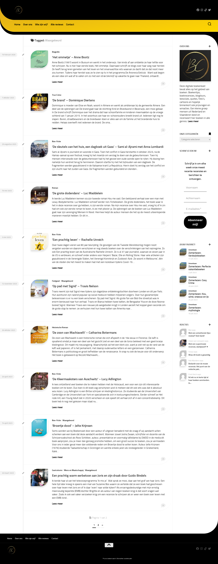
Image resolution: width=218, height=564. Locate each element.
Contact (70, 24)
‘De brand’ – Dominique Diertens (74, 100)
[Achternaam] (195, 198)
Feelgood (56, 283)
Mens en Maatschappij (73, 471)
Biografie (56, 52)
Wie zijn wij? (41, 24)
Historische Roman (60, 330)
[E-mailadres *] (195, 209)
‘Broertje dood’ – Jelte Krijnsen (73, 427)
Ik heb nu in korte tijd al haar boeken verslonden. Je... (198, 380)
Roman (55, 191)
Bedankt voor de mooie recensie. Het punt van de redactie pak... (199, 366)
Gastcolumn (57, 471)
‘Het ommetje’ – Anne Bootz (71, 57)
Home (17, 24)
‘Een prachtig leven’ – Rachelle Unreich (79, 242)
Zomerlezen (192, 250)
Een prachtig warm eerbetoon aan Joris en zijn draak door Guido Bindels (101, 477)
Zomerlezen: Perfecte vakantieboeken (199, 268)
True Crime (56, 95)
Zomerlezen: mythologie (194, 309)
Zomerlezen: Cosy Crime (197, 281)
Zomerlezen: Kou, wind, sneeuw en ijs (198, 295)
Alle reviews (57, 24)
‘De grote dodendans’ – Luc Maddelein (78, 196)
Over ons (27, 24)
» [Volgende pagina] (102, 526)
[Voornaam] (195, 188)
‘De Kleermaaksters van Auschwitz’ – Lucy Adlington (88, 381)
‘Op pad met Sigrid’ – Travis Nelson (76, 289)
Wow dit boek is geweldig (199, 355)
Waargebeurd (67, 283)
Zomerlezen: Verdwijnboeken (196, 254)
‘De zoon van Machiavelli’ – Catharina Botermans (86, 335)
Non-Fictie (56, 141)
